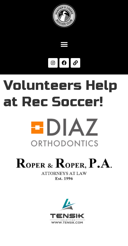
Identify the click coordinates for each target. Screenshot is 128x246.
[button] (64, 44)
